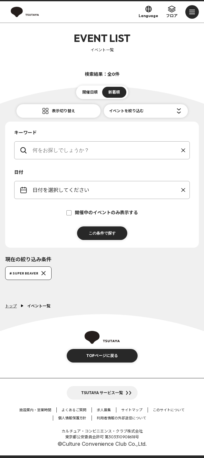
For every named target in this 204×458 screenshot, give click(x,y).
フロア (172, 11)
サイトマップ (131, 410)
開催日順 (90, 92)
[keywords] (106, 150)
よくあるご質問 (74, 410)
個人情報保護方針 (72, 418)
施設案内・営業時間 (35, 410)
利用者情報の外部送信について (121, 418)
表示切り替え (63, 110)
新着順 (114, 92)
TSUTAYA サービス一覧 (102, 392)
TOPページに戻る (102, 355)
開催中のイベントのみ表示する (102, 212)
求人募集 (104, 410)
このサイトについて (169, 410)
